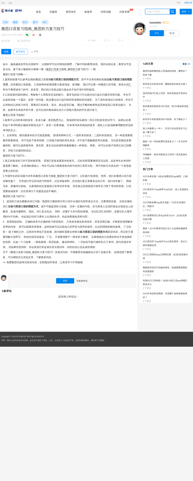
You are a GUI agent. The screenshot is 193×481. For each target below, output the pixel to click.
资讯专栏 (71, 11)
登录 (178, 3)
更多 (186, 64)
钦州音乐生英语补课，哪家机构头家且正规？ (165, 84)
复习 (35, 22)
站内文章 (5, 41)
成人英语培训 (23, 41)
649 (91, 40)
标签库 (88, 11)
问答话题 (106, 11)
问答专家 (124, 11)
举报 (36, 51)
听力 (25, 22)
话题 (10, 3)
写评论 (20, 51)
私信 (172, 33)
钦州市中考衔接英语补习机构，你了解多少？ (165, 119)
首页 (3, 3)
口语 (5, 22)
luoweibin (159, 22)
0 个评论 (147, 78)
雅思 (15, 22)
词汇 (45, 22)
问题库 (53, 11)
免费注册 (188, 3)
